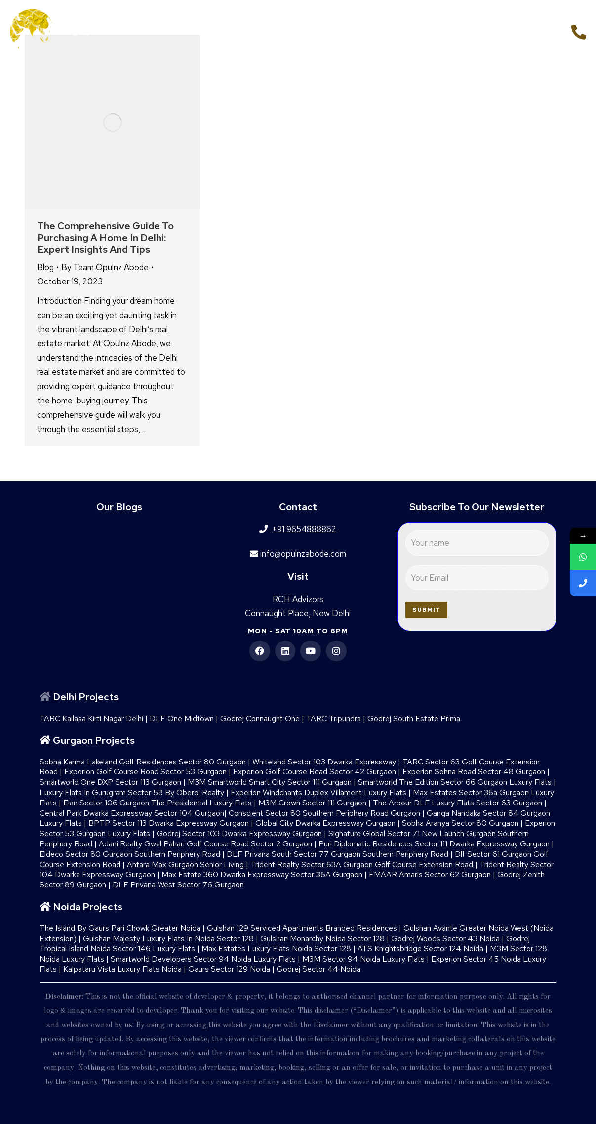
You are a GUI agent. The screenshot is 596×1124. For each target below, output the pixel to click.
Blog (45, 267)
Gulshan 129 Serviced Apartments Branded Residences (302, 928)
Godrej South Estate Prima (413, 718)
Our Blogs (119, 506)
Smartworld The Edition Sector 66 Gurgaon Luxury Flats (455, 782)
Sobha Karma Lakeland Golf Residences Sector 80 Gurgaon (143, 762)
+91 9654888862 (524, 30)
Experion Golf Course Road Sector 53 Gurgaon (145, 771)
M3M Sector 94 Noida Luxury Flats (363, 959)
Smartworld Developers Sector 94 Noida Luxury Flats (203, 959)
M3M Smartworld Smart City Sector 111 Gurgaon (270, 782)
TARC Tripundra (333, 718)
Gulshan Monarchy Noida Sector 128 (322, 938)
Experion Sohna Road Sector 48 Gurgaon (473, 771)
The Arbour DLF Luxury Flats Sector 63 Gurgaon (457, 803)
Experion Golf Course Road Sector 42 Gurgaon (314, 771)
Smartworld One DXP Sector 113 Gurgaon (110, 782)
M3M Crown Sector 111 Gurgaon (312, 803)
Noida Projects (87, 906)
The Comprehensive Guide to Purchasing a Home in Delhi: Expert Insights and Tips (105, 237)
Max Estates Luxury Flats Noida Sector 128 (276, 948)
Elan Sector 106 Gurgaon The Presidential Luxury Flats (157, 803)
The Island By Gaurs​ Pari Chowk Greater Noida (120, 928)
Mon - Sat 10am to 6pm (298, 630)
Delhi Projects (86, 696)
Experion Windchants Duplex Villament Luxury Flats (318, 792)
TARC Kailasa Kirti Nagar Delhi (91, 718)
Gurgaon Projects (94, 740)
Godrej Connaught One (260, 718)
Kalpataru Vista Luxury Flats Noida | (125, 969)
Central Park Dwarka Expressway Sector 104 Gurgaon (132, 813)
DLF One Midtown (182, 718)
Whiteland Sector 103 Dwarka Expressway (324, 762)
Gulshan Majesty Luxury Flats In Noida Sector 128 (168, 938)
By (105, 267)
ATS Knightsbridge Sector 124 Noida (420, 948)
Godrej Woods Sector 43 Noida (445, 938)
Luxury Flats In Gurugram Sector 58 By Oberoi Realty (132, 792)
